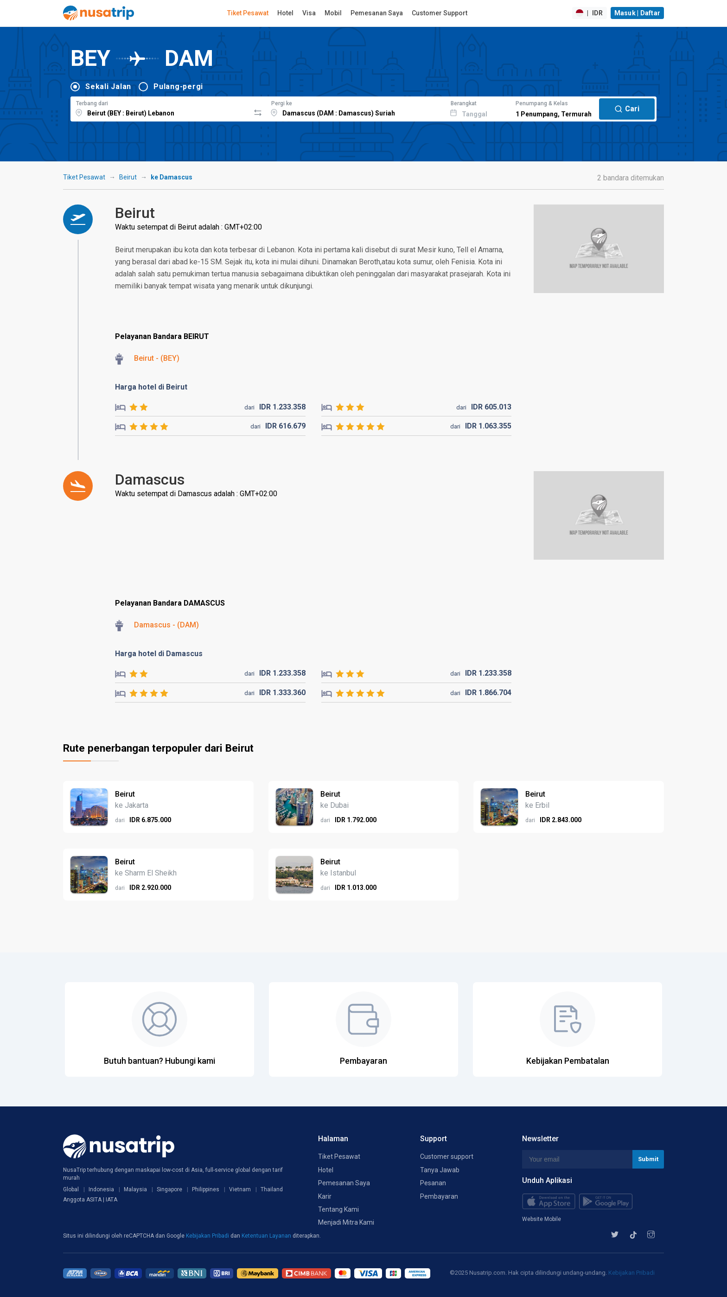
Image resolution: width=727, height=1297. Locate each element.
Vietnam (240, 1189)
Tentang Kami (338, 1209)
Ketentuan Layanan (267, 1236)
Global (71, 1189)
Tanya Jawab (439, 1170)
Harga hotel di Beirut (151, 387)
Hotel (285, 13)
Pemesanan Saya (377, 13)
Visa (309, 13)
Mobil (333, 13)
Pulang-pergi (178, 86)
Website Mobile (541, 1219)
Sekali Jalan (108, 86)
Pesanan (433, 1183)
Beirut (128, 177)
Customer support (446, 1156)
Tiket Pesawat (247, 13)
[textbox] (160, 107)
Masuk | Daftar (637, 13)
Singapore (169, 1189)
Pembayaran (439, 1196)
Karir (325, 1196)
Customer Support (439, 13)
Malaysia (135, 1189)
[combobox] (160, 107)
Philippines (205, 1189)
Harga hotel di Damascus (159, 653)
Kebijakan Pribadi (208, 1236)
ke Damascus (171, 177)
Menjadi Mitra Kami (346, 1222)
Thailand (272, 1189)
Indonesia (101, 1189)
